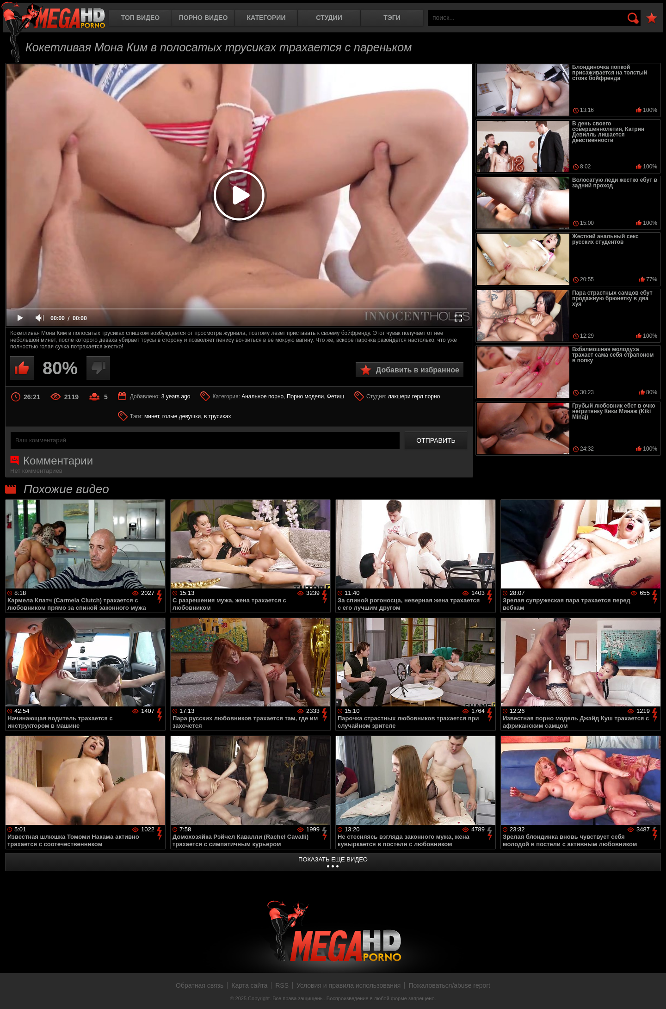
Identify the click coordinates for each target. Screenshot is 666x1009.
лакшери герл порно (414, 396)
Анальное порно (262, 396)
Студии (329, 17)
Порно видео (203, 17)
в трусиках (217, 416)
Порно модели (305, 396)
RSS (282, 985)
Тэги (392, 17)
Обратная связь (199, 985)
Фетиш (335, 396)
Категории (266, 17)
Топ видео (140, 17)
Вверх (652, 992)
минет (151, 416)
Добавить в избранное (417, 370)
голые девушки (181, 416)
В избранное (651, 18)
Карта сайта (249, 985)
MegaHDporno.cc (53, 16)
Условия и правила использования (348, 985)
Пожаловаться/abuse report (449, 985)
